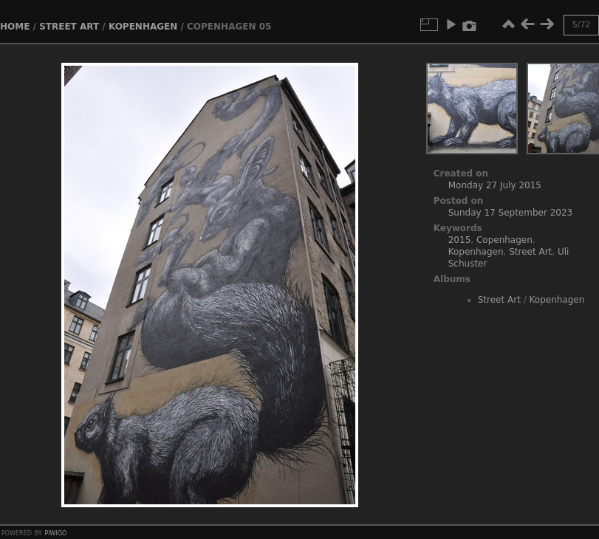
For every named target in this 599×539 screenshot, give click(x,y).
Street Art (69, 26)
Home (15, 26)
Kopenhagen (143, 26)
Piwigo (55, 532)
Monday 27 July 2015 (494, 185)
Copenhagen (504, 240)
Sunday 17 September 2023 (510, 212)
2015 (459, 240)
